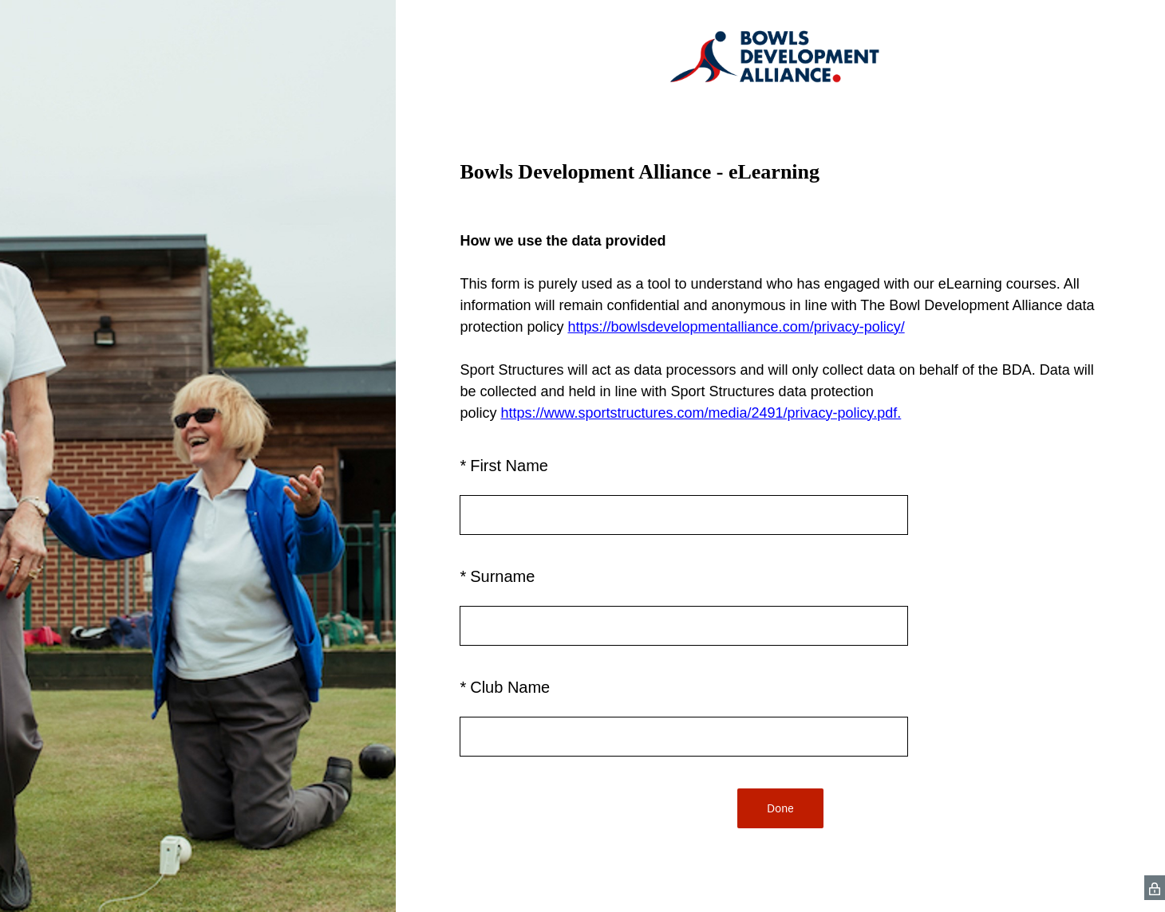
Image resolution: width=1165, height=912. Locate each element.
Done (780, 808)
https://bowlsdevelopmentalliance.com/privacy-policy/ (735, 327)
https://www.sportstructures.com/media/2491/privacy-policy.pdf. (700, 413)
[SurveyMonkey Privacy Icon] (1154, 887)
